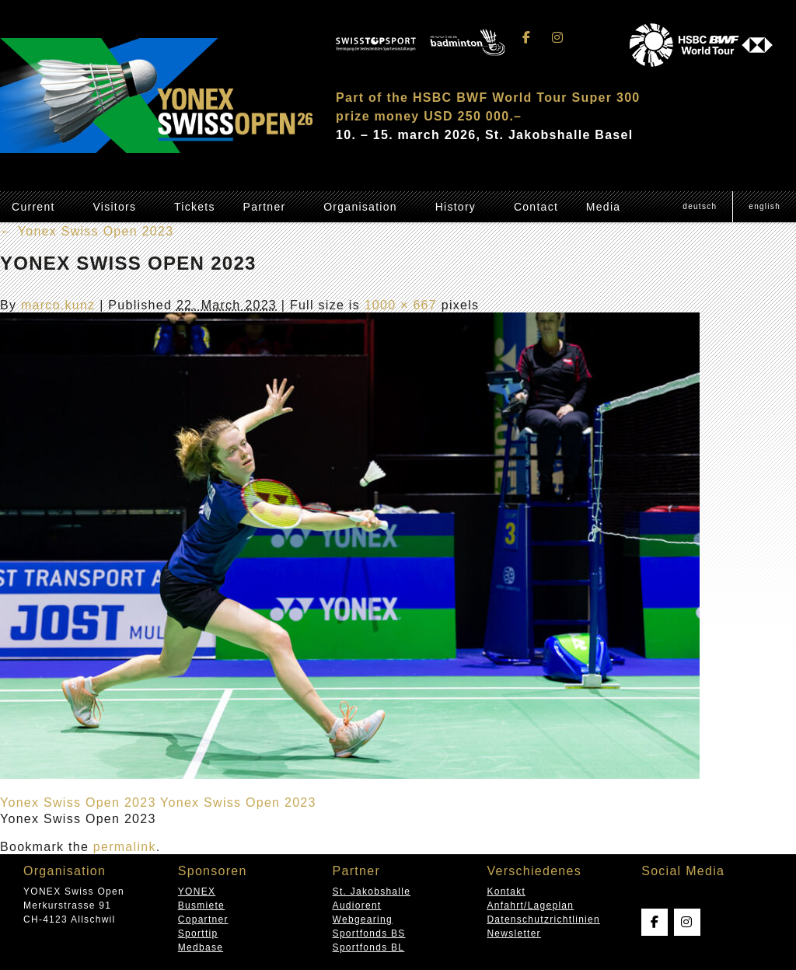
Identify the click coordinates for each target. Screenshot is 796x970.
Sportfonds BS (369, 933)
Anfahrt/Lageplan (530, 905)
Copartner (203, 919)
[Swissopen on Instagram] (557, 38)
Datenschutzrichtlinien (543, 919)
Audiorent (357, 905)
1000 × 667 (401, 305)
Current (33, 207)
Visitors (114, 207)
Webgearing (363, 919)
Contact (536, 207)
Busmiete (201, 905)
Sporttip (198, 933)
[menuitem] (699, 206)
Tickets (194, 207)
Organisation (360, 207)
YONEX (196, 891)
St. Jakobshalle (372, 891)
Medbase (200, 947)
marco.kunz (58, 305)
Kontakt (506, 891)
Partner (264, 207)
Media (603, 207)
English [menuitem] (764, 206)
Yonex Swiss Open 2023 (86, 231)
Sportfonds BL (369, 947)
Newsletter (513, 933)
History (456, 207)
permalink (124, 846)
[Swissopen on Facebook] (527, 38)
